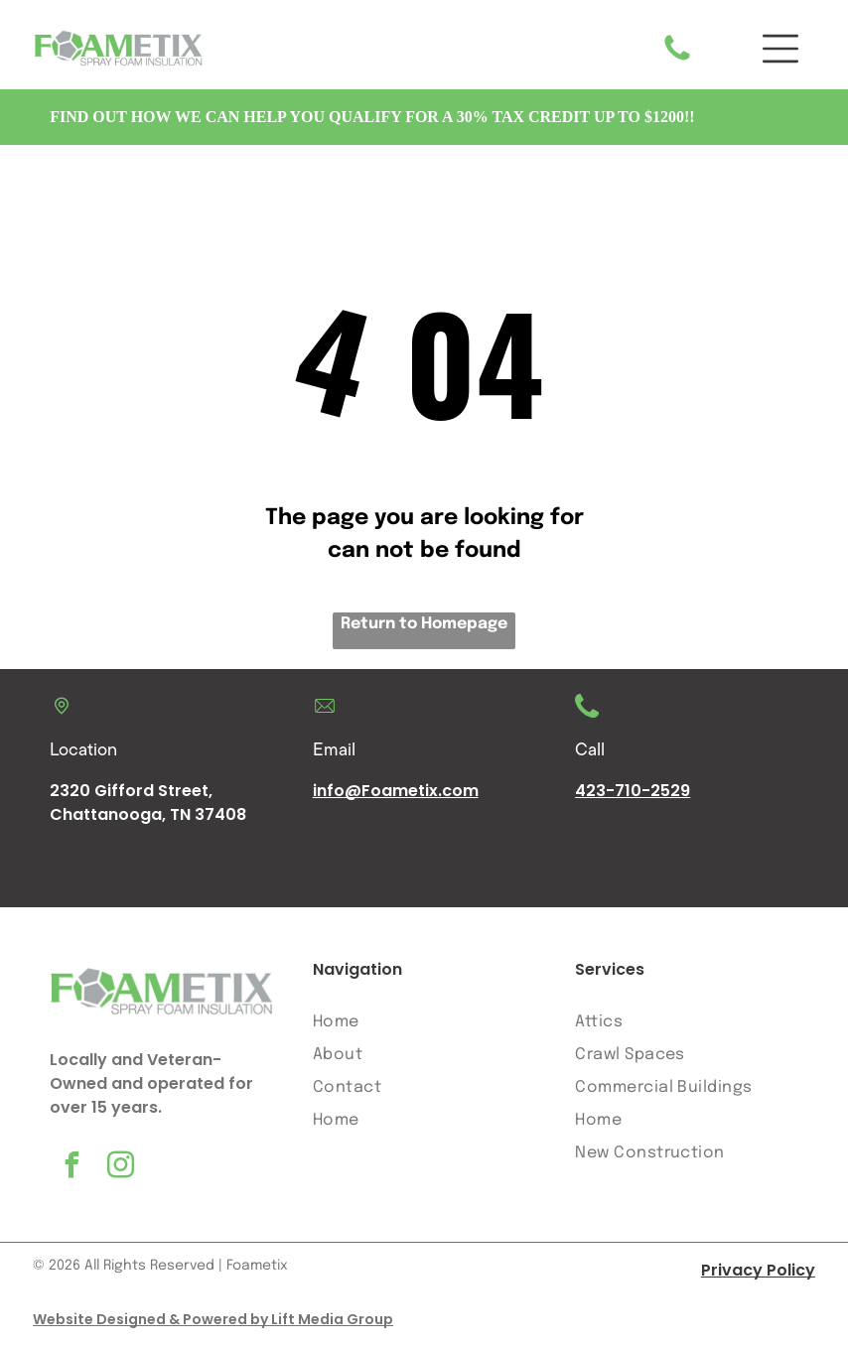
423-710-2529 (632, 791)
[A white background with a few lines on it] (677, 61)
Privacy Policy (758, 1271)
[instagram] (120, 1169)
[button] (780, 49)
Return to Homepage (424, 624)
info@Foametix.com (396, 791)
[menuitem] (424, 1022)
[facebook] (71, 1169)
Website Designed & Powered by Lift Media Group (213, 1320)
